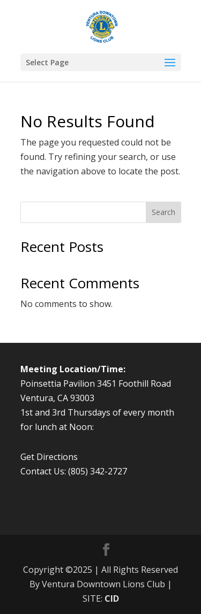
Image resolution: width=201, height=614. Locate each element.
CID (112, 598)
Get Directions (49, 457)
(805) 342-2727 (97, 471)
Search (163, 212)
